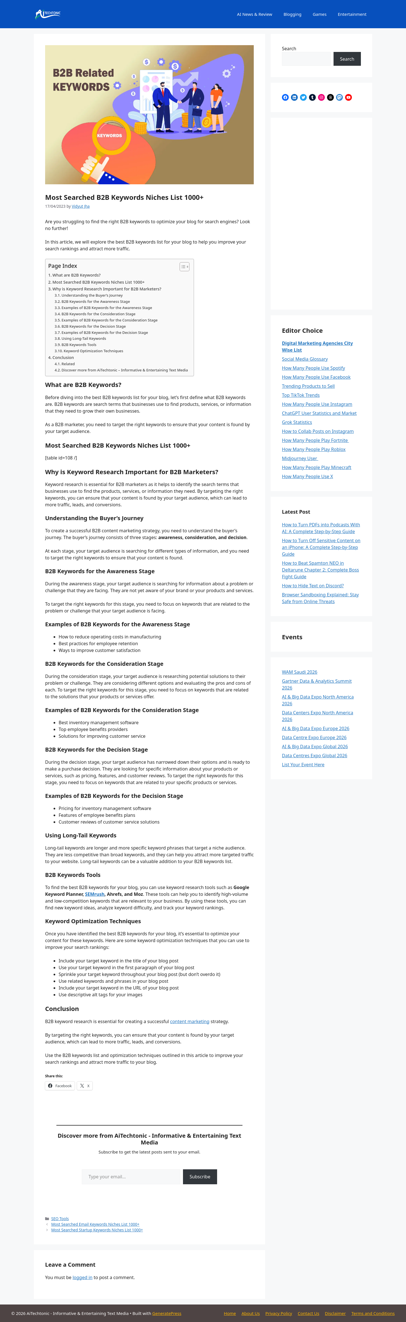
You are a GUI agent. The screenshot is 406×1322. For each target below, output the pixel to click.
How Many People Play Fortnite (315, 440)
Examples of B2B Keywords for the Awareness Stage (106, 307)
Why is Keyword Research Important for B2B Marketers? (106, 289)
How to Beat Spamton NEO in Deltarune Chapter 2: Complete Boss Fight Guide (320, 570)
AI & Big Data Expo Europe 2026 (315, 728)
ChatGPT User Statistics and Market (319, 413)
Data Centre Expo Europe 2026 (314, 737)
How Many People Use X (307, 476)
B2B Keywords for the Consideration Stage (98, 313)
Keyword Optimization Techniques (93, 350)
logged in (82, 1277)
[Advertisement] (321, 213)
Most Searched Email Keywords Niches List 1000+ (95, 1224)
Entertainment (352, 14)
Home (230, 1313)
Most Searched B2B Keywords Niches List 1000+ (98, 282)
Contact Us (308, 1313)
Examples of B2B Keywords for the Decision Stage (104, 332)
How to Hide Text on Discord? (313, 586)
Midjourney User (300, 458)
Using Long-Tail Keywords (83, 338)
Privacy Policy (278, 1313)
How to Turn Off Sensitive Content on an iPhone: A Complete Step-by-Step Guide (321, 547)
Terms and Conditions (373, 1313)
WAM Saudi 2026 (299, 672)
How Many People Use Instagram (317, 404)
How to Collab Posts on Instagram (318, 431)
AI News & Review (254, 14)
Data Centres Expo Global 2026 (314, 755)
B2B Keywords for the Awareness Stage (95, 301)
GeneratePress (166, 1313)
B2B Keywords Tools (78, 344)
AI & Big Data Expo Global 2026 (315, 746)
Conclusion (63, 357)
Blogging (293, 14)
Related (68, 363)
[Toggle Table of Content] (181, 267)
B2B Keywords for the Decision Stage (93, 326)
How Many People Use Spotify (313, 368)
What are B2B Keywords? (76, 275)
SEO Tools (60, 1218)
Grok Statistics (297, 422)
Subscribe (200, 1177)
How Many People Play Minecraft (316, 467)
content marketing (189, 1021)
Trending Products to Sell (308, 386)
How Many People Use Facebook (316, 377)
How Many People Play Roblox (314, 449)
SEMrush (95, 894)
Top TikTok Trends (301, 395)
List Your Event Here (303, 764)
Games (319, 14)
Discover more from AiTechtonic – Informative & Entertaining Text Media (124, 370)
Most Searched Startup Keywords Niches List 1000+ (97, 1230)
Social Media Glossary (305, 359)
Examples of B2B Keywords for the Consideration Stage (109, 320)
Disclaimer (335, 1313)
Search (289, 48)
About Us (251, 1313)
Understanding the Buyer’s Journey (92, 295)
